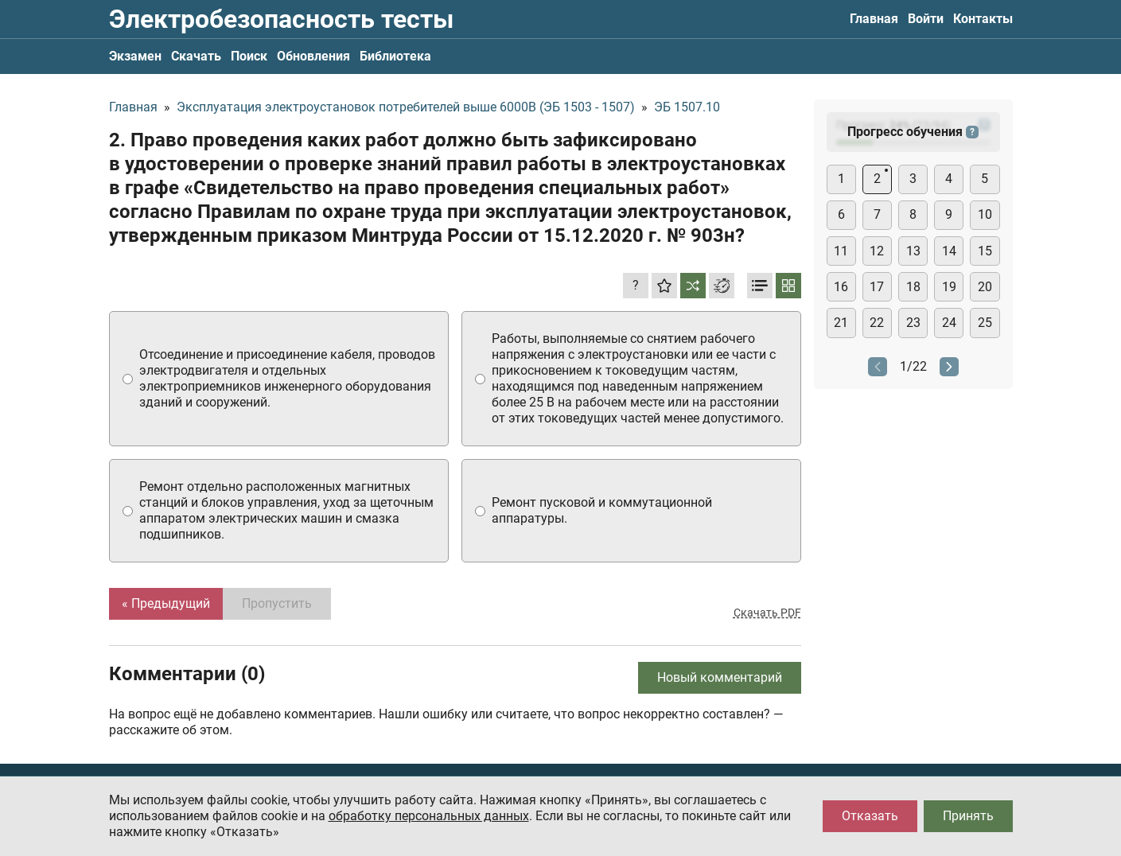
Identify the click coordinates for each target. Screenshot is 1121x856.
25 (985, 322)
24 (949, 322)
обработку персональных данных (429, 815)
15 (985, 251)
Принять (968, 815)
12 (877, 251)
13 (913, 251)
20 (985, 286)
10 (985, 214)
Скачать (196, 56)
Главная (874, 18)
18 (913, 286)
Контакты (983, 18)
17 (877, 286)
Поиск (249, 56)
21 (841, 322)
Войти (926, 18)
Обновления (313, 56)
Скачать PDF (767, 612)
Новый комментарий (719, 677)
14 (949, 251)
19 (949, 286)
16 (841, 286)
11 (841, 251)
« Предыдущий (166, 603)
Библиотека (395, 56)
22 (877, 322)
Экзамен (135, 56)
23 (913, 322)
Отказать (870, 815)
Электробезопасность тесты (281, 19)
